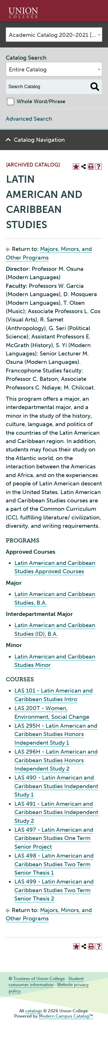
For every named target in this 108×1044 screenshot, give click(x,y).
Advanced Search (29, 118)
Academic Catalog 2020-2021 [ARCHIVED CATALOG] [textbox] (55, 34)
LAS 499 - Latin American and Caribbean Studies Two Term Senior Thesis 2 (54, 890)
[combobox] (54, 34)
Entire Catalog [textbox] (28, 69)
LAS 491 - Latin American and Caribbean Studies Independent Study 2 (56, 812)
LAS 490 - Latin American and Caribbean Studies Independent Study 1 (56, 786)
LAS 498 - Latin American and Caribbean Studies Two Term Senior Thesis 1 (54, 864)
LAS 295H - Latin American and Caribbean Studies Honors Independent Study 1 (55, 734)
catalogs (33, 1010)
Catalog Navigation (39, 139)
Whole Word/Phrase (41, 101)
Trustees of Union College (39, 978)
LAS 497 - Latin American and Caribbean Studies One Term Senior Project (53, 838)
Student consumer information (46, 982)
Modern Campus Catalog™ (66, 1016)
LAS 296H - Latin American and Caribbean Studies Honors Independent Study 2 (56, 760)
